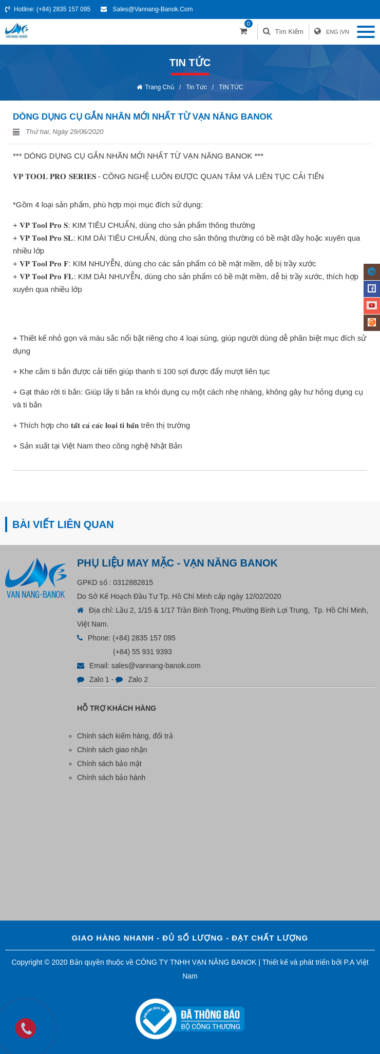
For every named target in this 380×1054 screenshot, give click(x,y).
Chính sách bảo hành (111, 777)
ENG (332, 32)
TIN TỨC (231, 87)
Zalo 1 (99, 679)
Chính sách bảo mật (109, 763)
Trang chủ (159, 87)
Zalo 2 (138, 679)
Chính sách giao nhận (112, 750)
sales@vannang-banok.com (152, 9)
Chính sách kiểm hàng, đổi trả (125, 736)
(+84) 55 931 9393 (142, 652)
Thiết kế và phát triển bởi (302, 962)
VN (345, 32)
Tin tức (196, 87)
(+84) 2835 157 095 (63, 9)
